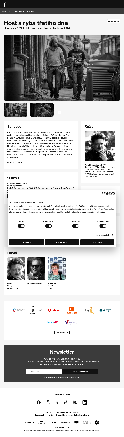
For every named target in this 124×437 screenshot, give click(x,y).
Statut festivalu (89, 430)
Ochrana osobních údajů (66, 430)
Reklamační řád (79, 430)
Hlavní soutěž (11, 28)
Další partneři (60, 332)
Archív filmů (112, 21)
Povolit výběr (62, 242)
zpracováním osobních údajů (70, 377)
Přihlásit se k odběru (80, 371)
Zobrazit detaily (103, 235)
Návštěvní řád (28, 430)
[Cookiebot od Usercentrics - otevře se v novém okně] (104, 193)
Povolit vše (97, 242)
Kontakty (97, 430)
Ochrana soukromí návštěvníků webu (43, 430)
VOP (56, 430)
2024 (21, 28)
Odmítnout (26, 242)
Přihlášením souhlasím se (62, 377)
